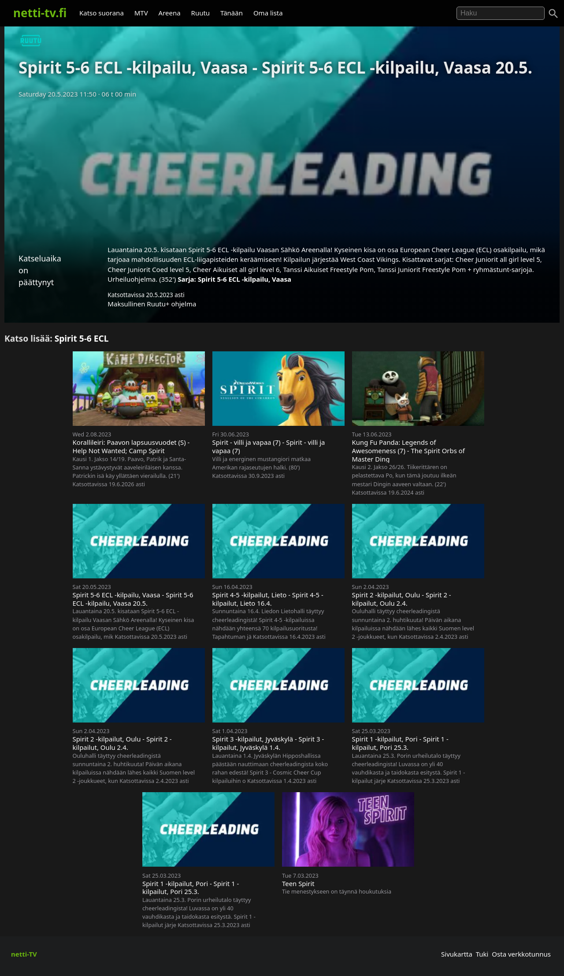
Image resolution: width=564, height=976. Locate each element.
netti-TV (24, 954)
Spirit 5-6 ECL (82, 338)
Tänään (231, 12)
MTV (141, 12)
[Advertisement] (282, 169)
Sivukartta (456, 954)
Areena (170, 12)
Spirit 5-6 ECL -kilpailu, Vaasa (244, 279)
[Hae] (500, 13)
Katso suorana (101, 12)
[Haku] (553, 13)
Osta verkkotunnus (521, 954)
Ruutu (200, 12)
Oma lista (268, 12)
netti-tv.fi (40, 13)
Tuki (482, 954)
